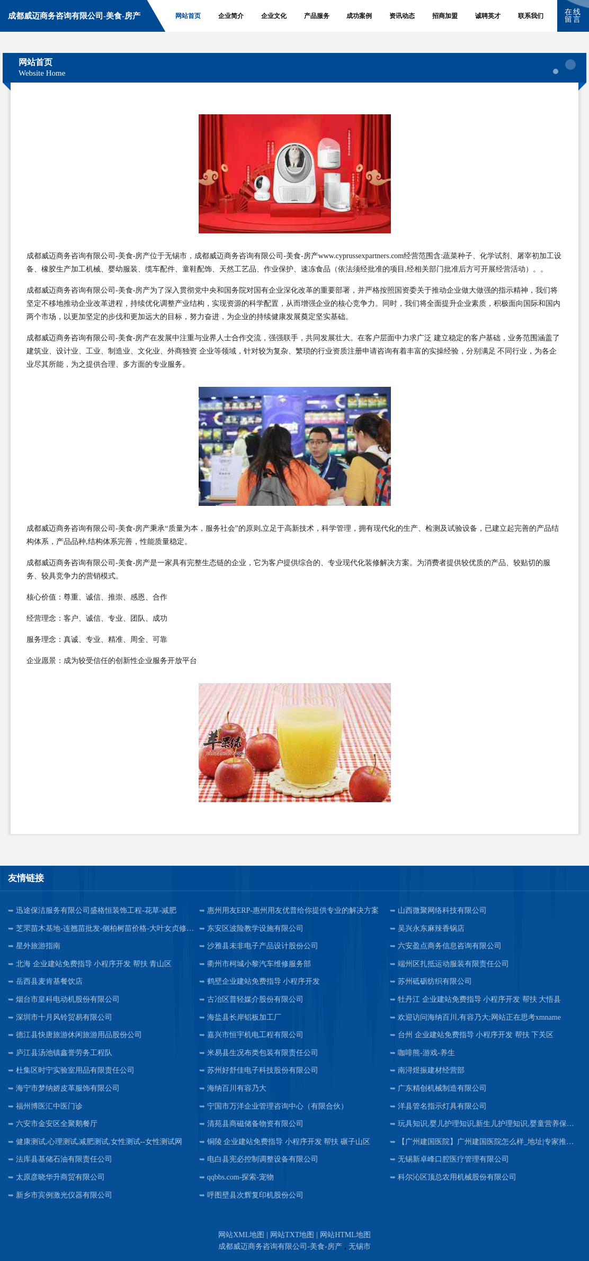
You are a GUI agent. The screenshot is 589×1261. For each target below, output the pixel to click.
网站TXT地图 (292, 1235)
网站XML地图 (241, 1235)
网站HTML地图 (345, 1235)
